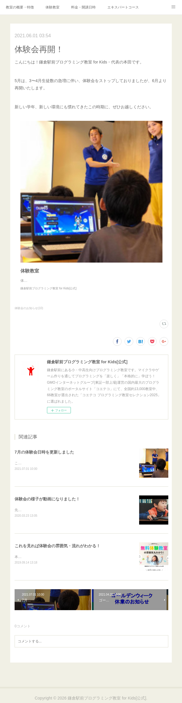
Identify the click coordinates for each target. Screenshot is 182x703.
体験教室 (53, 7)
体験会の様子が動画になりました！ (47, 499)
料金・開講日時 (83, 7)
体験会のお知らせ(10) (29, 308)
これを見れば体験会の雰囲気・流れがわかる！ (57, 546)
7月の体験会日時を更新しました (44, 452)
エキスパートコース (123, 7)
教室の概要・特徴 (20, 7)
